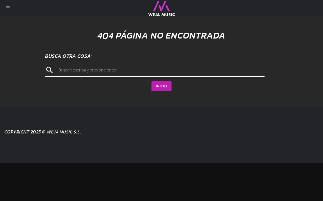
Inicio (161, 86)
